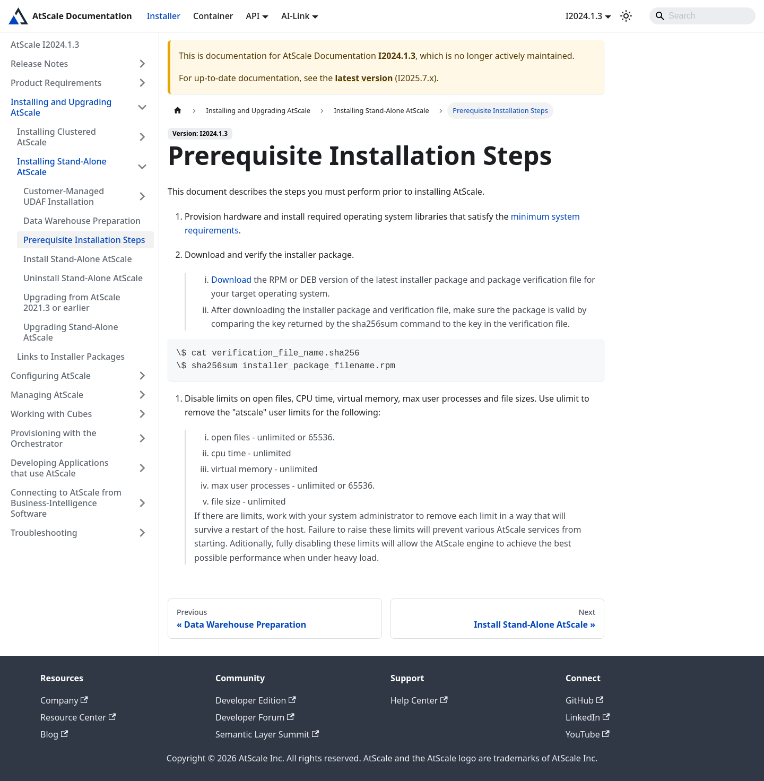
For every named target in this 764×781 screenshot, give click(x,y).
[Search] (702, 15)
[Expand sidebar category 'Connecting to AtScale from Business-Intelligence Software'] (142, 503)
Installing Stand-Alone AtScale (62, 166)
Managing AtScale (47, 395)
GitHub (584, 700)
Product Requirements (56, 83)
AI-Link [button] (295, 16)
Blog (54, 734)
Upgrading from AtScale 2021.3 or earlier (71, 302)
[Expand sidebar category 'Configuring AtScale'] (142, 375)
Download (231, 279)
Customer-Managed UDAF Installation (63, 196)
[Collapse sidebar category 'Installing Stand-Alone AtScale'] (142, 166)
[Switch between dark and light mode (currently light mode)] (626, 15)
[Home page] (178, 110)
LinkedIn (588, 717)
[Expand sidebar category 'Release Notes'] (142, 63)
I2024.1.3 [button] (584, 16)
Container (213, 16)
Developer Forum (254, 717)
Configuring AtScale (51, 375)
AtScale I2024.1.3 (45, 44)
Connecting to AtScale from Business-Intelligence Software (66, 503)
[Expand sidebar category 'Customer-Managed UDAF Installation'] (142, 196)
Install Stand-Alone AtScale (77, 259)
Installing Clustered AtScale (56, 137)
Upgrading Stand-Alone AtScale (70, 332)
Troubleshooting (44, 533)
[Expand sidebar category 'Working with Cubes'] (142, 413)
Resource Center (78, 717)
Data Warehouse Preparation (82, 221)
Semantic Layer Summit (267, 734)
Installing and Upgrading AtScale (61, 107)
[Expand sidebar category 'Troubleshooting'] (142, 532)
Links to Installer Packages (71, 356)
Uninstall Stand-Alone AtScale (83, 278)
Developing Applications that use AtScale (60, 468)
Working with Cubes (51, 414)
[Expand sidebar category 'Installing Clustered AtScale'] (142, 137)
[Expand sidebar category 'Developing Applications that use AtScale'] (142, 468)
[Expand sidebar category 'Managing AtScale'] (142, 394)
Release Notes (39, 64)
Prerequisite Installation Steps (84, 240)
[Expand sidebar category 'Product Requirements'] (142, 82)
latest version (364, 78)
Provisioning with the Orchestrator (54, 438)
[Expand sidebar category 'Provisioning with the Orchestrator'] (142, 438)
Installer (163, 16)
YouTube (588, 734)
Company (64, 700)
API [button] (253, 16)
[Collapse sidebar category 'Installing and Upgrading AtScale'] (142, 107)
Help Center (419, 700)
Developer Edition (255, 700)
